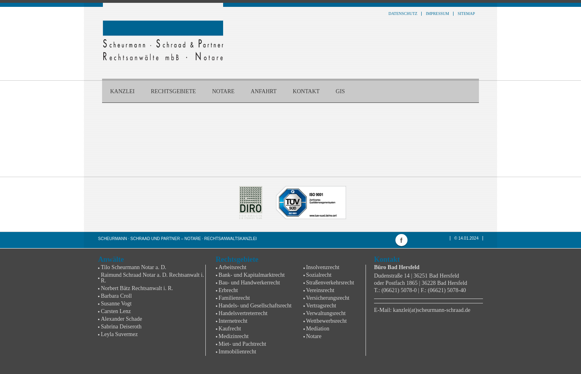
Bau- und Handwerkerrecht (249, 283)
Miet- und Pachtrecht (242, 344)
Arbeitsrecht (233, 267)
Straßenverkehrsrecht (330, 283)
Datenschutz (403, 14)
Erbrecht (228, 290)
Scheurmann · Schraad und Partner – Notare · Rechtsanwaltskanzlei (177, 238)
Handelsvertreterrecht (243, 313)
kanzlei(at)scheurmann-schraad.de (431, 310)
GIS (340, 91)
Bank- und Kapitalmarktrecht (252, 275)
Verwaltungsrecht (326, 313)
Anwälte (111, 259)
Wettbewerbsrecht (326, 321)
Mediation (318, 329)
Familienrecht (234, 298)
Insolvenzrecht (322, 267)
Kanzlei (122, 91)
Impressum (437, 14)
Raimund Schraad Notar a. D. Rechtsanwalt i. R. (152, 278)
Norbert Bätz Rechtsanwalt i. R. (137, 288)
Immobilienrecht (237, 352)
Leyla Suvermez (119, 334)
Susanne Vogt (116, 304)
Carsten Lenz (116, 311)
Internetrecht (233, 321)
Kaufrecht (230, 329)
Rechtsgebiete (173, 91)
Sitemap (466, 14)
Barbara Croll (116, 296)
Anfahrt (263, 91)
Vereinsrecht (320, 290)
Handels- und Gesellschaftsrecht (255, 306)
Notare (223, 91)
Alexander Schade (121, 319)
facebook (401, 240)
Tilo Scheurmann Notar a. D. (133, 267)
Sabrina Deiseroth (121, 327)
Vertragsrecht (321, 306)
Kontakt (306, 91)
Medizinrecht (234, 336)
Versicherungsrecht (327, 298)
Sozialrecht (319, 275)
